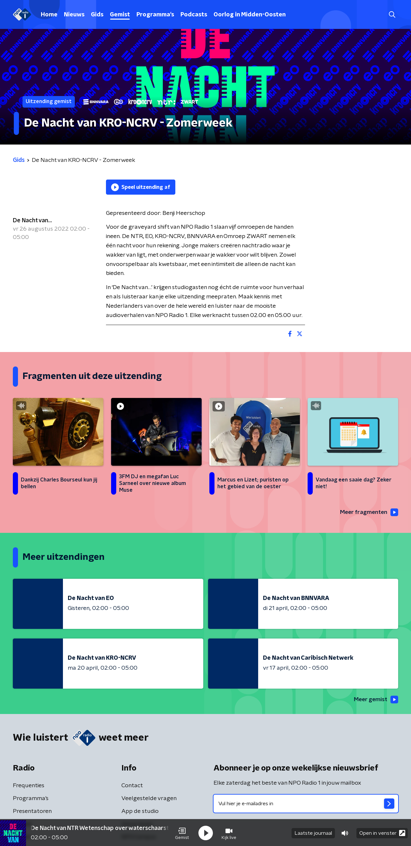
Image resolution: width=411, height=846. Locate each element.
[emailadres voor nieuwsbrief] (306, 804)
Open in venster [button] (382, 832)
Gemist (120, 15)
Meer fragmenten (368, 512)
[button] (182, 832)
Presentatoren (32, 812)
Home (49, 15)
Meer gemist (375, 700)
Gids (97, 15)
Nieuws (74, 15)
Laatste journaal (313, 832)
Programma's (155, 15)
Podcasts (193, 15)
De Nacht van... (32, 221)
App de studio (140, 812)
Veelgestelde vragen (149, 799)
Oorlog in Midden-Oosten (250, 15)
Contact (132, 786)
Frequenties (28, 786)
